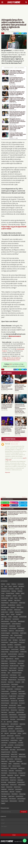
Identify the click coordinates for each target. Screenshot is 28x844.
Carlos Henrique (12, 628)
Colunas (3, 689)
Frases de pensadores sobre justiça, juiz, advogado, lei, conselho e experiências (17, 93)
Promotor (3, 775)
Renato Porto (13, 780)
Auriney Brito (21, 677)
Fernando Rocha (21, 707)
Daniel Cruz (11, 630)
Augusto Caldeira (13, 642)
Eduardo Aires (20, 698)
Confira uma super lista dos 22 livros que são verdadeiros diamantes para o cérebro (20, 387)
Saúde (11, 598)
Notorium (10, 600)
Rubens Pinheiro (21, 784)
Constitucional (18, 689)
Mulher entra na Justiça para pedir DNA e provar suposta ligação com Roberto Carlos (17, 545)
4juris (9, 672)
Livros (19, 595)
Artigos (8, 584)
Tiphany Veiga (22, 794)
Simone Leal (10, 789)
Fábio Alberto (12, 712)
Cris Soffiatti (3, 600)
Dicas (3, 33)
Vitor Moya (3, 672)
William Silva (3, 616)
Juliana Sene (21, 654)
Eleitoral (15, 586)
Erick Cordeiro (4, 705)
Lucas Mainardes (12, 742)
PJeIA (10, 766)
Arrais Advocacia (13, 677)
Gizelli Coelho (23, 633)
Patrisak (7, 444)
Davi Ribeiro (10, 644)
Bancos (18, 626)
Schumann (13, 607)
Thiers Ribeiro (15, 794)
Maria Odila (14, 752)
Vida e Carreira (20, 607)
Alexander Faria (4, 675)
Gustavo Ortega (4, 651)
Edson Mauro (13, 698)
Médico (2, 614)
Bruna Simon (10, 682)
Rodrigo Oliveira (20, 782)
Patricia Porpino (4, 637)
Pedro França (4, 770)
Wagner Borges (4, 801)
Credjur (10, 616)
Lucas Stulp (20, 742)
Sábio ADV (12, 791)
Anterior (4, 497)
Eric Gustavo (22, 703)
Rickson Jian (20, 780)
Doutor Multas (21, 696)
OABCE (9, 763)
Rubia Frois (20, 668)
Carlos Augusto (14, 684)
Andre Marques (13, 675)
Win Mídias (15, 640)
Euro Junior (10, 609)
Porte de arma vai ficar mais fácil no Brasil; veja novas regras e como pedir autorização (17, 127)
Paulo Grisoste (13, 768)
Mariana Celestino (18, 635)
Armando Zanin (4, 677)
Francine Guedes (14, 649)
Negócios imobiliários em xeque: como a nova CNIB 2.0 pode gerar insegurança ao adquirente (17, 99)
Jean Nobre (10, 728)
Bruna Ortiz (3, 682)
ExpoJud (19, 705)
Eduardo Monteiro (5, 700)
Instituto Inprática (5, 724)
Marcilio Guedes (4, 749)
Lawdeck (13, 738)
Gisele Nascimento (14, 717)
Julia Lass (6, 733)
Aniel (19, 675)
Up (21, 588)
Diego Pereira (4, 696)
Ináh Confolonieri (14, 724)
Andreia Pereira (4, 642)
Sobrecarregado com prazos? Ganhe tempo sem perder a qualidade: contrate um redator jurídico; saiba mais (20, 430)
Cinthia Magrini (21, 628)
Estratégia (15, 616)
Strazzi (10, 586)
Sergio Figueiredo (12, 670)
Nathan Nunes (4, 761)
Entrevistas (3, 609)
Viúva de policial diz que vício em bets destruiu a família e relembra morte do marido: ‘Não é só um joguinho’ (17, 113)
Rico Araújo (3, 782)
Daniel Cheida (21, 691)
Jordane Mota (4, 731)
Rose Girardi (4, 640)
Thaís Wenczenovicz (5, 794)
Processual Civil (22, 773)
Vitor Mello (18, 614)
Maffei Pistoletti (8, 747)
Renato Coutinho (4, 780)
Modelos (17, 593)
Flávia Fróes (21, 710)
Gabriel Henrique (20, 712)
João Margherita (20, 731)
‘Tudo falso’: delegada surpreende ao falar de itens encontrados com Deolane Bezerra (17, 72)
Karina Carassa (10, 735)
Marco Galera (13, 621)
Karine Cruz (17, 735)
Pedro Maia (11, 770)
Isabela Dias (22, 724)
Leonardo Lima (13, 656)
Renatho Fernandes (14, 665)
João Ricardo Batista (12, 654)
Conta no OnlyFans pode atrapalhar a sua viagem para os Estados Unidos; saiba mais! (17, 134)
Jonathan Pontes (18, 728)
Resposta (22, 665)
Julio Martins (21, 586)
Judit (2, 619)
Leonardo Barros (5, 740)
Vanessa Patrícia (19, 796)
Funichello (22, 649)
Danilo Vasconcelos (5, 693)
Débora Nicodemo (20, 630)
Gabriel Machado (13, 714)
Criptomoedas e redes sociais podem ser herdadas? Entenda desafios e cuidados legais (7, 429)
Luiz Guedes (10, 745)
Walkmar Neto (4, 626)
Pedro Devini (21, 661)
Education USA (14, 700)
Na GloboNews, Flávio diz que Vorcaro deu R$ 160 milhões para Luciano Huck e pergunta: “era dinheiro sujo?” (17, 572)
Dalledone (20, 591)
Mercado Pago (14, 756)
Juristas (19, 733)
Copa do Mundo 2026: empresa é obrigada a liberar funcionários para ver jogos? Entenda (17, 106)
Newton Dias (19, 761)
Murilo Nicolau (18, 759)
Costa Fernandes (5, 691)
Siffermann (20, 670)
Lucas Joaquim (21, 656)
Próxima (24, 497)
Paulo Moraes (21, 768)
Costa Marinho (13, 691)
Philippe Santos (4, 663)
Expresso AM (4, 707)
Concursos (11, 588)
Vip (2, 586)
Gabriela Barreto (22, 714)
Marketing (14, 591)
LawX (11, 635)
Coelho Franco (20, 686)
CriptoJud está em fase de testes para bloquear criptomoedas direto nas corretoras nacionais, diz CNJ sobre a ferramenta (20, 408)
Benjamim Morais (12, 679)
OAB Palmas (4, 763)
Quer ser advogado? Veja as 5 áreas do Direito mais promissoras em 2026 (6, 387)
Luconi (2, 658)
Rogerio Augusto (13, 668)
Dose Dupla (3, 647)
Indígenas (16, 721)
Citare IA (13, 686)
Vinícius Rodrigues (21, 798)
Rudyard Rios (4, 670)
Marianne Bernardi (5, 754)
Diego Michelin (18, 644)
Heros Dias (12, 719)
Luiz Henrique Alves (19, 745)
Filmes (22, 593)
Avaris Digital (4, 679)
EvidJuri (16, 647)
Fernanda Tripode (10, 593)
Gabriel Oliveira (15, 633)
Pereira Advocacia (13, 773)
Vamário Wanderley (16, 623)
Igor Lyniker (3, 654)
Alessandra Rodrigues (16, 672)
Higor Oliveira (17, 600)
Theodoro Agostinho (5, 623)
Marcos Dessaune (21, 749)
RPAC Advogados (5, 607)
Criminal (17, 588)
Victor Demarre (12, 798)
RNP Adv (16, 775)
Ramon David (20, 663)
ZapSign (3, 803)
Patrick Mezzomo (5, 768)
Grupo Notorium (4, 719)
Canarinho (3, 644)
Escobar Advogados (5, 633)
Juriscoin (15, 595)
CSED (23, 682)
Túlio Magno (4, 796)
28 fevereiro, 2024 (14, 443)
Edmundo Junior (4, 698)
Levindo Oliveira (14, 740)
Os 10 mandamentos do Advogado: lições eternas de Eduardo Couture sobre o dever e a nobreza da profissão (17, 80)
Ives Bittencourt (10, 726)
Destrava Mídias (22, 693)
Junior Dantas (13, 733)
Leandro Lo (3, 605)
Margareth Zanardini (5, 752)
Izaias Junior (18, 726)
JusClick (24, 733)
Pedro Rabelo (4, 773)
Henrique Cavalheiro (14, 651)
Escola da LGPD (12, 705)
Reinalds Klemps (11, 605)
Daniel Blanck (4, 630)
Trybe (10, 640)
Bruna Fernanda (21, 679)
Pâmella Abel (10, 775)
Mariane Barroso (9, 658)
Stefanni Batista (4, 791)
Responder (7, 472)
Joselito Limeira (4, 612)
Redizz (18, 777)
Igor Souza (9, 721)
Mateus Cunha (14, 754)
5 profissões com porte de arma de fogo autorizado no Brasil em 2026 (17, 87)
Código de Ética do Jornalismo (11, 358)
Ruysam (3, 787)
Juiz (2, 733)
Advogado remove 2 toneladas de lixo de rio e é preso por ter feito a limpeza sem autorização (17, 120)
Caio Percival (21, 642)
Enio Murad (10, 647)
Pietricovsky (19, 637)
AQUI (10, 364)
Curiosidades (20, 584)
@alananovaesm (15, 336)
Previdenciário (13, 663)
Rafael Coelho (13, 777)
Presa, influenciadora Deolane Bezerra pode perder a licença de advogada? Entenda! (17, 539)
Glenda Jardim (22, 717)
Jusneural (3, 735)
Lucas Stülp (3, 745)
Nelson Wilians (4, 661)
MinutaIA (17, 658)
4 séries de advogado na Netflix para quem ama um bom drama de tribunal (6, 406)
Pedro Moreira (19, 770)
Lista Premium (4, 742)
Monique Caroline (19, 612)
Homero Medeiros (21, 719)
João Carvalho (12, 731)
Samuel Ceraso (17, 787)
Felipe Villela (22, 647)
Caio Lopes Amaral (5, 684)
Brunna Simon (4, 628)
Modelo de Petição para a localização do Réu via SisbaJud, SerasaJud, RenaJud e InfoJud (16, 558)
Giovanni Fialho (4, 717)
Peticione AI (12, 637)
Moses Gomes (10, 759)
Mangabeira (8, 595)
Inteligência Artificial (5, 591)
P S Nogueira (4, 766)
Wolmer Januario (13, 602)
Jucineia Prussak (22, 616)
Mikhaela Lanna (22, 756)
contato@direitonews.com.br (11, 360)
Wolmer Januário (13, 801)
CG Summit (17, 682)
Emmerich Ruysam (5, 703)
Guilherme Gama (5, 635)
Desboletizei (14, 693)
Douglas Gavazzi (12, 696)
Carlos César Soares (5, 686)
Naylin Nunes (12, 761)
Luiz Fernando (16, 619)
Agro (20, 598)
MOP (2, 747)
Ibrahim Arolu (23, 651)
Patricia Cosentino (16, 766)
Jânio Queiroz (8, 619)
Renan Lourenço (4, 665)
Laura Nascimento (5, 738)
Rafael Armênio (4, 777)
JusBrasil (11, 612)
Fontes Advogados (5, 649)
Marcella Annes (17, 747)
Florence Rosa (14, 710)
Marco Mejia (12, 749)
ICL (4, 721)
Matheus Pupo (22, 754)
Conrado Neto (10, 689)
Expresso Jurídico (12, 707)
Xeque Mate (21, 801)
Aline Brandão (12, 626)
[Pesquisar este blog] (10, 811)
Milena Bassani (21, 621)
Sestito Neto (3, 789)
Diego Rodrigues (4, 602)
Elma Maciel (21, 700)
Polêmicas (14, 584)
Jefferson (19, 605)
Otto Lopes (23, 763)
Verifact (12, 614)
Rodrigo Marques (11, 782)
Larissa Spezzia (4, 656)
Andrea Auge (22, 602)
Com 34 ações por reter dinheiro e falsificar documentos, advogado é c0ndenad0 (17, 551)
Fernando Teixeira (5, 710)
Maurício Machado (5, 756)
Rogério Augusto (4, 784)
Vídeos (16, 598)
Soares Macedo (18, 789)
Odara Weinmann (13, 661)
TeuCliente (18, 791)
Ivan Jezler (3, 726)
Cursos (2, 593)
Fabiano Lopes (17, 609)
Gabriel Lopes (4, 714)
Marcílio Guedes (4, 598)
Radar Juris (22, 775)
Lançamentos (4, 588)
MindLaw (3, 759)
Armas (2, 595)
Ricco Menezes (4, 668)
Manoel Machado (5, 621)
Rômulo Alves (9, 787)
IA (1, 721)
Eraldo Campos (14, 703)
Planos (7, 614)
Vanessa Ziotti (4, 798)
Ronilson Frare (13, 784)
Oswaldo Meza (16, 763)
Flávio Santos (4, 712)
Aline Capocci (22, 640)
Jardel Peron (4, 728)
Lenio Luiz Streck (19, 738)
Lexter (20, 740)
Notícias (3, 584)
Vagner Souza (11, 796)
